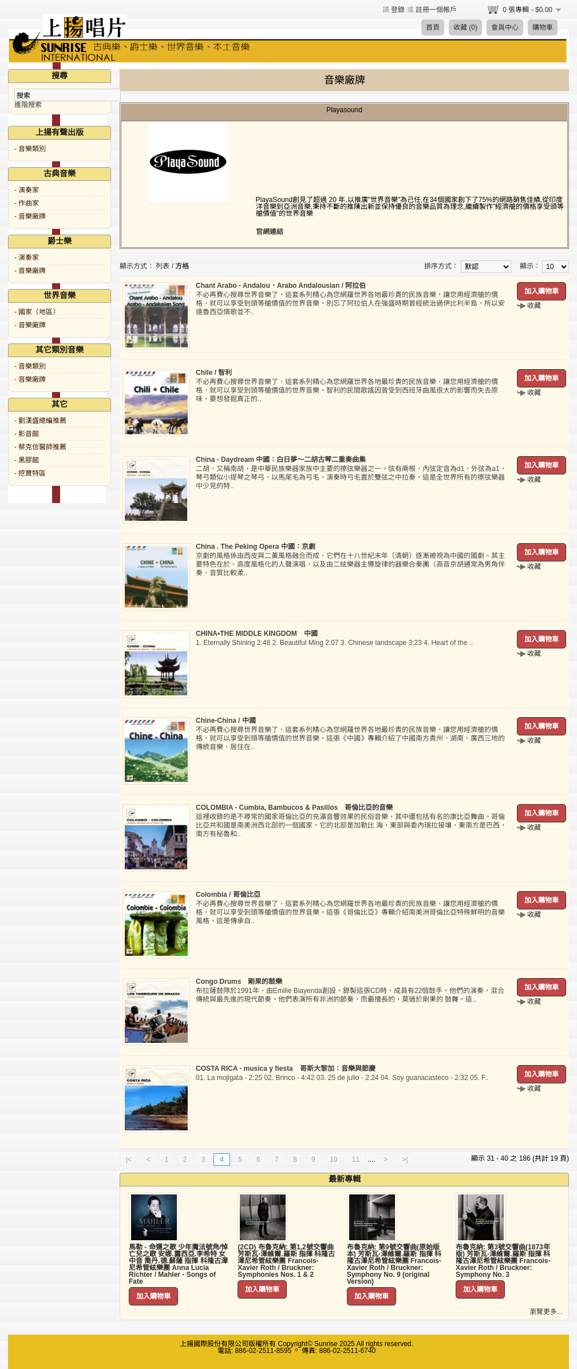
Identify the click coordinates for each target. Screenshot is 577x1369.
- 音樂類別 (30, 149)
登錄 (398, 10)
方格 (182, 266)
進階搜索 (28, 105)
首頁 (433, 27)
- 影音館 (26, 434)
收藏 (534, 305)
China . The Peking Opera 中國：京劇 (255, 547)
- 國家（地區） (37, 312)
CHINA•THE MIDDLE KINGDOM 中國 (257, 634)
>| (405, 1160)
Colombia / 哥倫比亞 (228, 895)
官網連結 (269, 232)
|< (129, 1160)
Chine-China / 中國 (226, 721)
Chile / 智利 (214, 373)
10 (333, 1160)
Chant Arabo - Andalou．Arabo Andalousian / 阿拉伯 (281, 286)
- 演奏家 (26, 190)
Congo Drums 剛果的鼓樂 (239, 982)
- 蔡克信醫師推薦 (40, 447)
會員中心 (505, 27)
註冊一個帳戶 (436, 10)
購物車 (542, 27)
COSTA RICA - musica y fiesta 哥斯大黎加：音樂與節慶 (286, 1069)
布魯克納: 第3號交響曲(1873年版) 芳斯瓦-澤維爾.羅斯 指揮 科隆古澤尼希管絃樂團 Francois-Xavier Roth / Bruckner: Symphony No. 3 (503, 1261)
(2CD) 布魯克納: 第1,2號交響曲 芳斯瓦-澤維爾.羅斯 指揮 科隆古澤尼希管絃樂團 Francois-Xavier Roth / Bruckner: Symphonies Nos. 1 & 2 (286, 1261)
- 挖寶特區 (30, 473)
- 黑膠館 (26, 460)
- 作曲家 (26, 203)
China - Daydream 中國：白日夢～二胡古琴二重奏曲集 (281, 460)
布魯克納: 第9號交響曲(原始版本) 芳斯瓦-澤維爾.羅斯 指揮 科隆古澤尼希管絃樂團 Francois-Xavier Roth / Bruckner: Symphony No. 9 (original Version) (394, 1264)
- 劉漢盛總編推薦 (40, 421)
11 (355, 1160)
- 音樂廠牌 (30, 216)
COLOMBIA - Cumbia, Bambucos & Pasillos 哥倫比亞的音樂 (294, 808)
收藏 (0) (465, 27)
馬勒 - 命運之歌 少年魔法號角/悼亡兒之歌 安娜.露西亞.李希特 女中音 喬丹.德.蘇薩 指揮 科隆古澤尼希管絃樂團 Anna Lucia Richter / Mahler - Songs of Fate (178, 1264)
